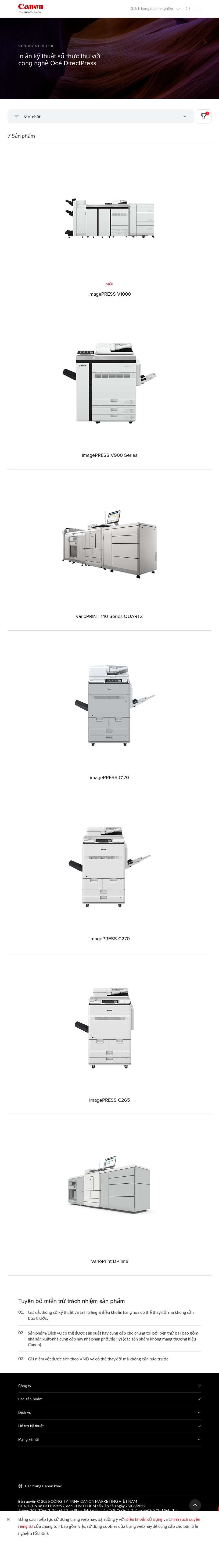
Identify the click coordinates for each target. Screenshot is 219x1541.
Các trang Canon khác (43, 1486)
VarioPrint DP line (109, 1261)
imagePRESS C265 (109, 1100)
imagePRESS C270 (109, 938)
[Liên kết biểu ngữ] (109, 58)
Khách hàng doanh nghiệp (152, 8)
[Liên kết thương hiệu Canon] (30, 8)
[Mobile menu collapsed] (198, 9)
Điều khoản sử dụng (144, 1519)
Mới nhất (32, 116)
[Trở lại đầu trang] (195, 1505)
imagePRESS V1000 (109, 294)
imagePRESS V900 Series (109, 455)
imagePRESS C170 (109, 777)
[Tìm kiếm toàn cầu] (188, 8)
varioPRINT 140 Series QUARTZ (109, 616)
